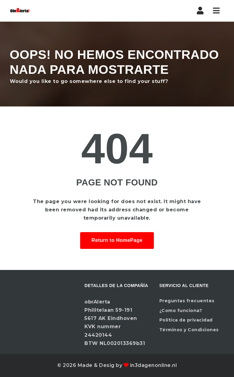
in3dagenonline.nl (153, 365)
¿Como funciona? (180, 310)
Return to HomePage (116, 240)
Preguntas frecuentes (186, 300)
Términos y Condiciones (189, 329)
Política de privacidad (186, 320)
